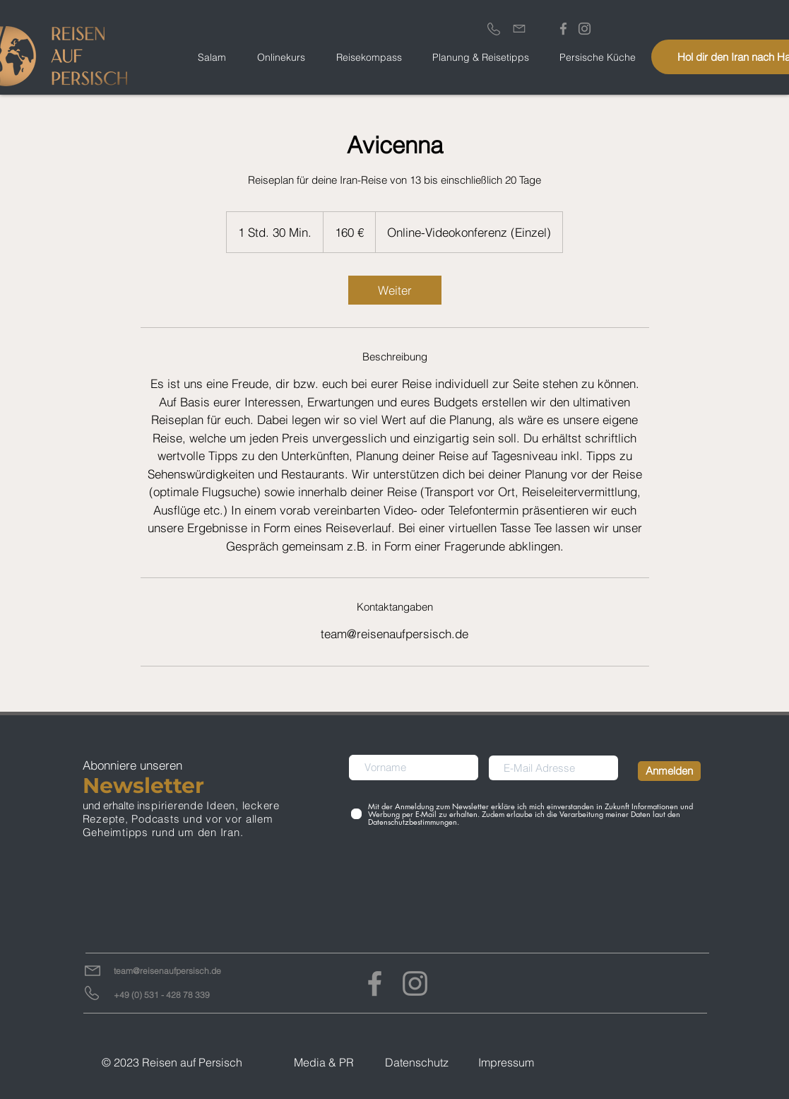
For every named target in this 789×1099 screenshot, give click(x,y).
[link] (394, 290)
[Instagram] (415, 983)
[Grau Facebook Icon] (563, 28)
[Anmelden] (669, 771)
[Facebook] (374, 983)
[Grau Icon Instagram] (584, 28)
